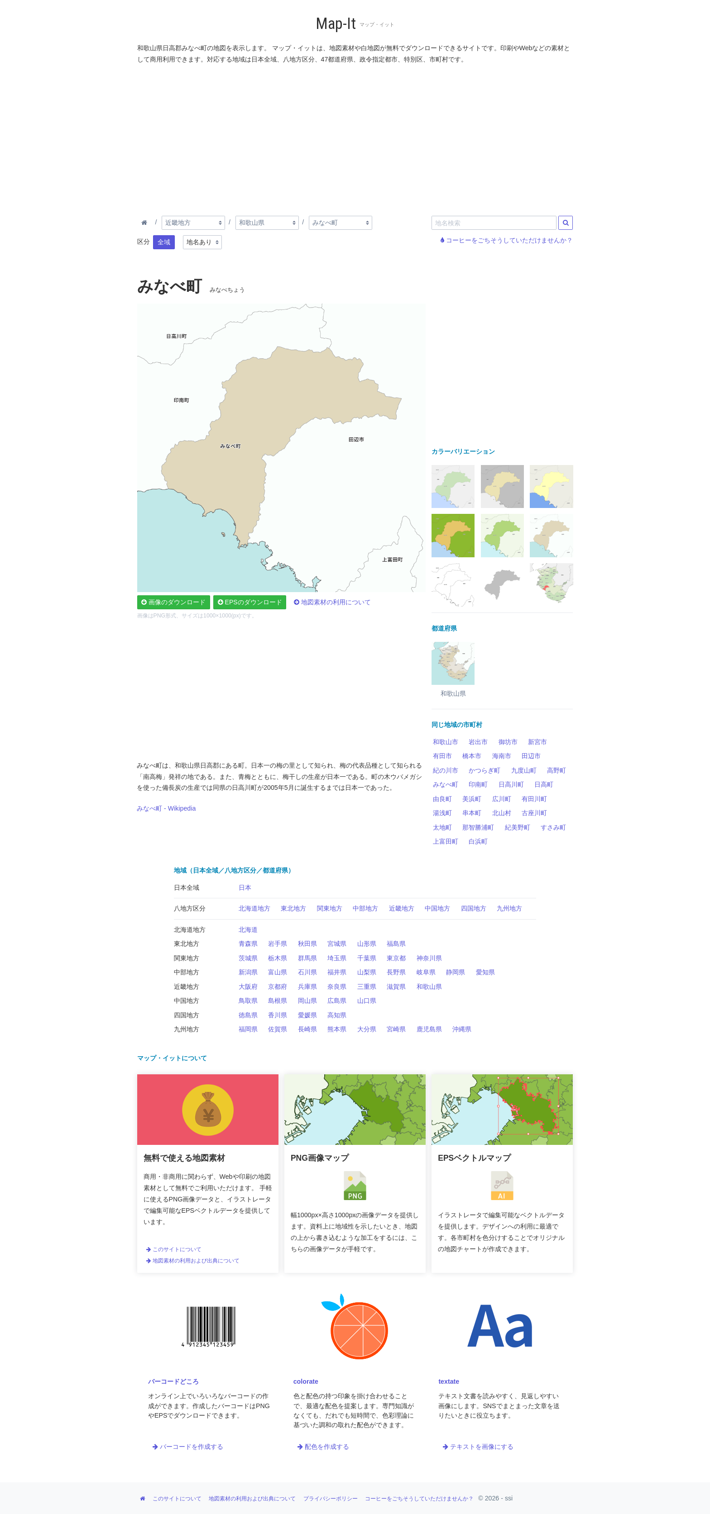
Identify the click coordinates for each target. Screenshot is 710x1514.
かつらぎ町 (484, 770)
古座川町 (534, 812)
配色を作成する (323, 1446)
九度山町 (524, 770)
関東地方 (329, 908)
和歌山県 (429, 986)
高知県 (336, 1015)
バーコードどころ (173, 1381)
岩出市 (478, 741)
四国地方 (473, 908)
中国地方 (437, 908)
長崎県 (307, 1029)
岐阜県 (426, 972)
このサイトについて (173, 1249)
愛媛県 (307, 1015)
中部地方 (365, 908)
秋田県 (307, 943)
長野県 (396, 972)
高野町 (556, 770)
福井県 (336, 972)
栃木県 (277, 958)
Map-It (336, 23)
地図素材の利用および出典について (193, 1261)
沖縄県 (461, 1029)
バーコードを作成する (188, 1446)
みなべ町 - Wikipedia (166, 808)
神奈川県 (429, 958)
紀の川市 (445, 770)
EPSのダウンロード (250, 602)
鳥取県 (248, 1000)
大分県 (366, 1029)
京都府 (277, 986)
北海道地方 (254, 908)
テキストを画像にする (478, 1446)
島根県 (277, 1000)
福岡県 (248, 1029)
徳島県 (248, 1015)
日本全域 (186, 887)
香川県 (277, 1015)
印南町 (478, 784)
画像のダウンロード (173, 602)
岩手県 (277, 943)
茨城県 (248, 958)
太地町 (442, 827)
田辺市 (531, 755)
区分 (143, 241)
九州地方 (509, 908)
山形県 (366, 943)
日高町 (543, 784)
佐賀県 (277, 1029)
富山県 (277, 972)
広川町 (501, 798)
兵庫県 (307, 986)
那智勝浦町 (478, 827)
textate (448, 1381)
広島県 (336, 1000)
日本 (245, 887)
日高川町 (511, 784)
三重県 (366, 986)
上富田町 (445, 841)
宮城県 (336, 943)
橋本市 (471, 755)
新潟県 (248, 972)
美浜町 (471, 798)
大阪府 (248, 986)
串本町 (471, 812)
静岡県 (455, 972)
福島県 (396, 943)
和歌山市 (445, 741)
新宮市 (537, 741)
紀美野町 (517, 827)
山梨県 (366, 972)
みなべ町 (445, 784)
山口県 (366, 1000)
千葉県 (366, 958)
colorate (305, 1381)
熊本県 (336, 1029)
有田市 (442, 755)
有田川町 (534, 798)
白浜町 (478, 841)
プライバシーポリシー (330, 1498)
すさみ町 (553, 827)
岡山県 (307, 1000)
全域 (164, 242)
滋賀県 (396, 986)
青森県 (248, 943)
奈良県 (336, 986)
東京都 (396, 958)
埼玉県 (336, 958)
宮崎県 (396, 1029)
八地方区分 (190, 908)
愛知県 (485, 972)
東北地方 (293, 908)
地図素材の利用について (332, 602)
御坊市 (508, 741)
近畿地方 (401, 908)
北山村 (501, 812)
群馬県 (307, 958)
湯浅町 (442, 812)
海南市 (501, 755)
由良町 (442, 798)
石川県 (307, 972)
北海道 (248, 929)
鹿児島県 (429, 1029)
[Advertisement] (355, 138)
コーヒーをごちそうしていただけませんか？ (507, 240)
